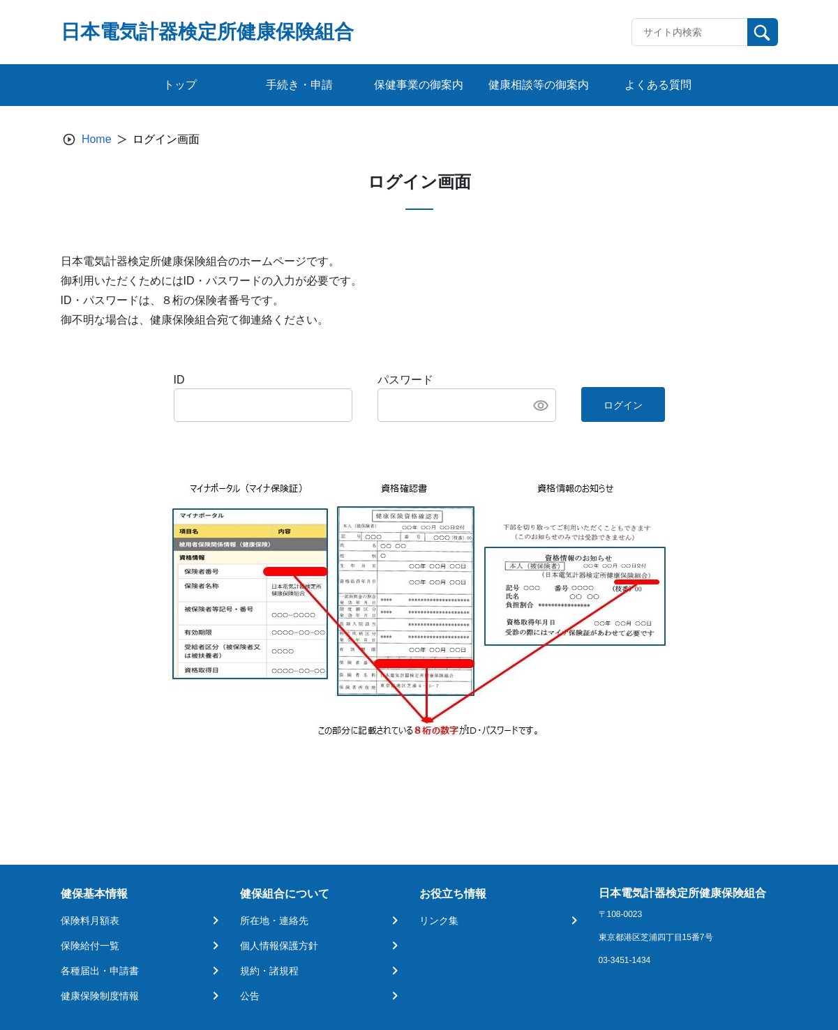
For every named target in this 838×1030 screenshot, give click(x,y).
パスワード (405, 380)
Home (97, 139)
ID (179, 380)
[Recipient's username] (689, 32)
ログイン (623, 405)
